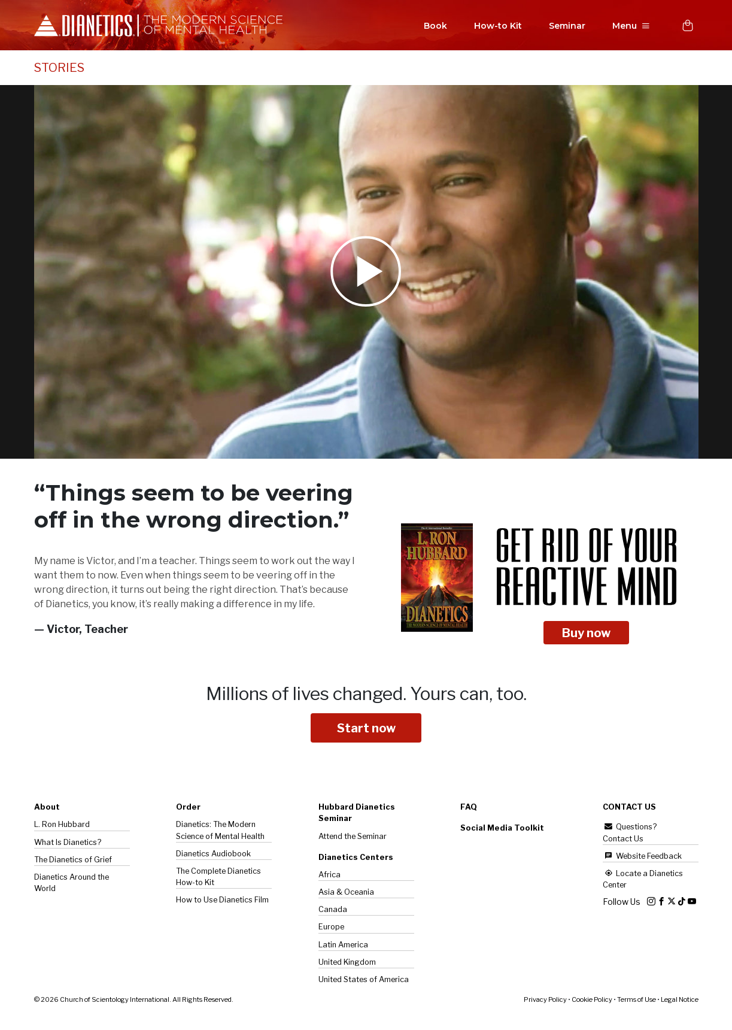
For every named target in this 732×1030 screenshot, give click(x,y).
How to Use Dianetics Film (222, 900)
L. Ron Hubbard (62, 825)
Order (188, 808)
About (47, 808)
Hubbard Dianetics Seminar (356, 814)
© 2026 (133, 1000)
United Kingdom (347, 963)
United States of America (363, 980)
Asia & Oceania (346, 893)
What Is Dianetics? (67, 843)
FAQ (468, 808)
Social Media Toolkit (502, 829)
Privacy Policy (545, 1000)
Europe (331, 927)
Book (433, 26)
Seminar (564, 26)
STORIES (59, 69)
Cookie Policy (592, 1000)
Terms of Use (636, 1000)
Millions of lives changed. (366, 694)
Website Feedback (642, 857)
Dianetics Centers (355, 858)
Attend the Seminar (352, 837)
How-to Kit (496, 26)
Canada (332, 910)
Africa (329, 875)
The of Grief (73, 860)
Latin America (343, 945)
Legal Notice (679, 1000)
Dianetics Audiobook (213, 854)
